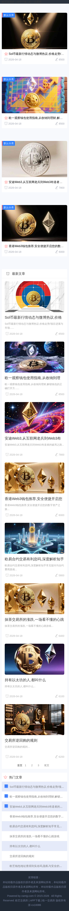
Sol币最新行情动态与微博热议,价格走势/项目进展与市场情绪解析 (33, 317)
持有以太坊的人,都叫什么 (25, 680)
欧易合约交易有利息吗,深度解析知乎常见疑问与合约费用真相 (34, 559)
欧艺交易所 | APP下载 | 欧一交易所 (22, 1)
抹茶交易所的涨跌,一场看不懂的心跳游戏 (34, 619)
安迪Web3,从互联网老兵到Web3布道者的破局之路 (33, 438)
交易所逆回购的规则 (21, 740)
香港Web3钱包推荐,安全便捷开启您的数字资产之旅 (33, 499)
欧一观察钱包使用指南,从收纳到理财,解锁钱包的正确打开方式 (32, 378)
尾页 (46, 765)
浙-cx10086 (34, 905)
